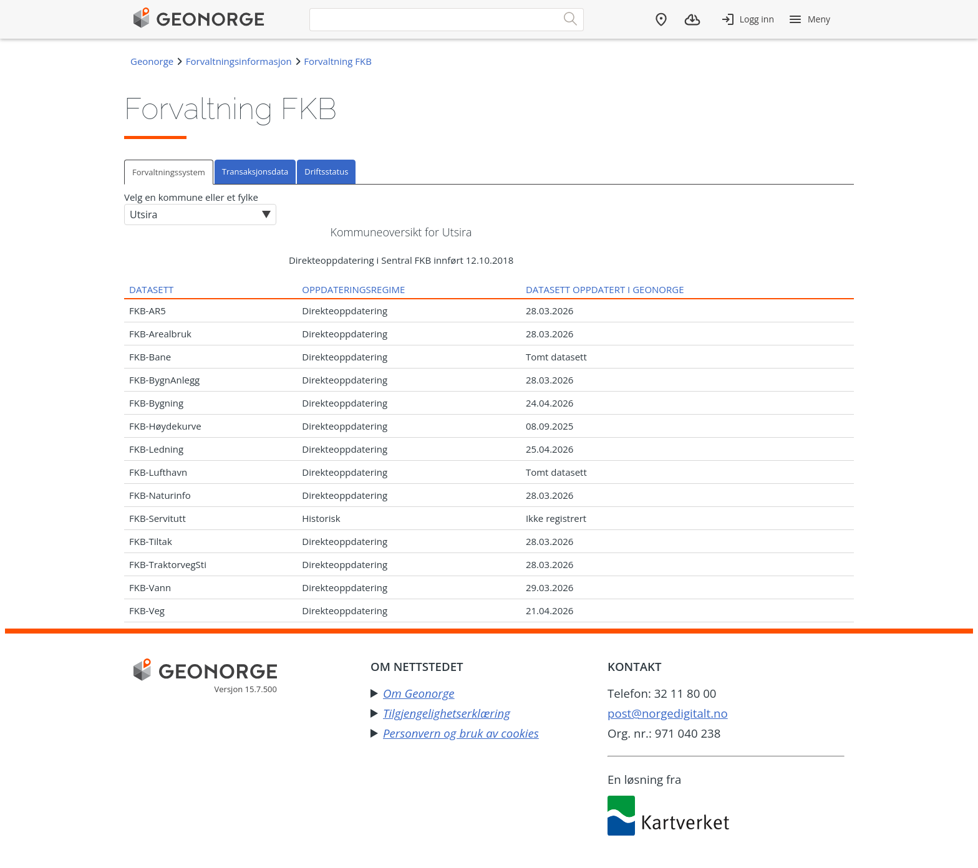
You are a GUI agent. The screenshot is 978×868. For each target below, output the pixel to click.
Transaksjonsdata (255, 171)
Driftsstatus (326, 171)
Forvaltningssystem (168, 172)
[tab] (169, 172)
